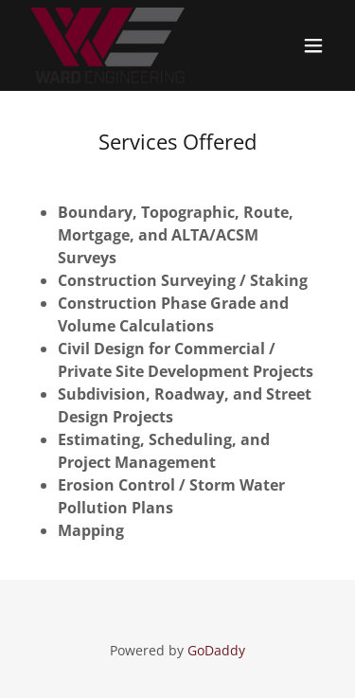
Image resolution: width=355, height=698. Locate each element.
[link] (107, 45)
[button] (313, 45)
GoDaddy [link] (216, 650)
